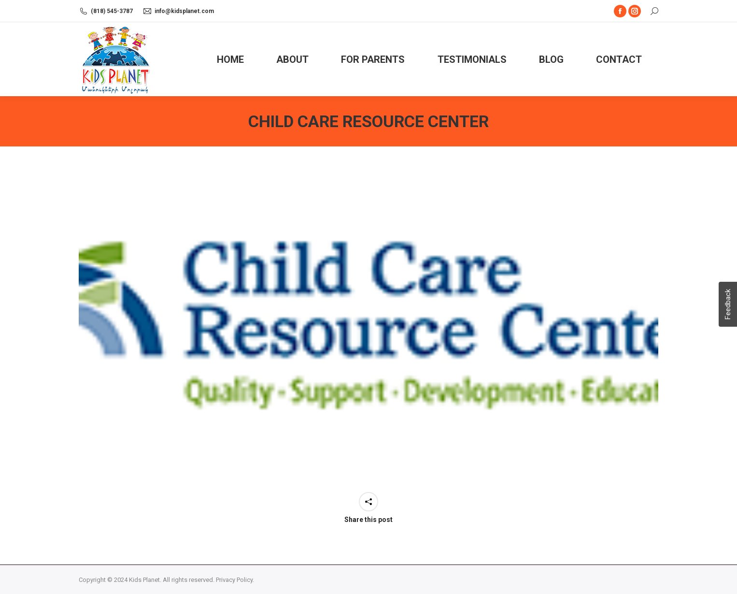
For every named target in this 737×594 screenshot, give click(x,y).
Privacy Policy (234, 579)
